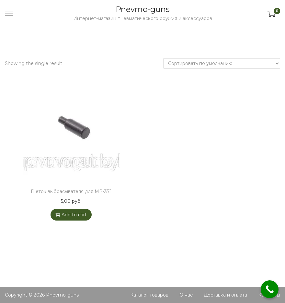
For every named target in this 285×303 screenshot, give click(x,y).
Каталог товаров (149, 295)
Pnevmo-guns (143, 9)
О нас (186, 295)
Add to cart (71, 215)
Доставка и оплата (225, 295)
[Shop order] (222, 63)
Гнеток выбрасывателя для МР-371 (71, 191)
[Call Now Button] (270, 289)
